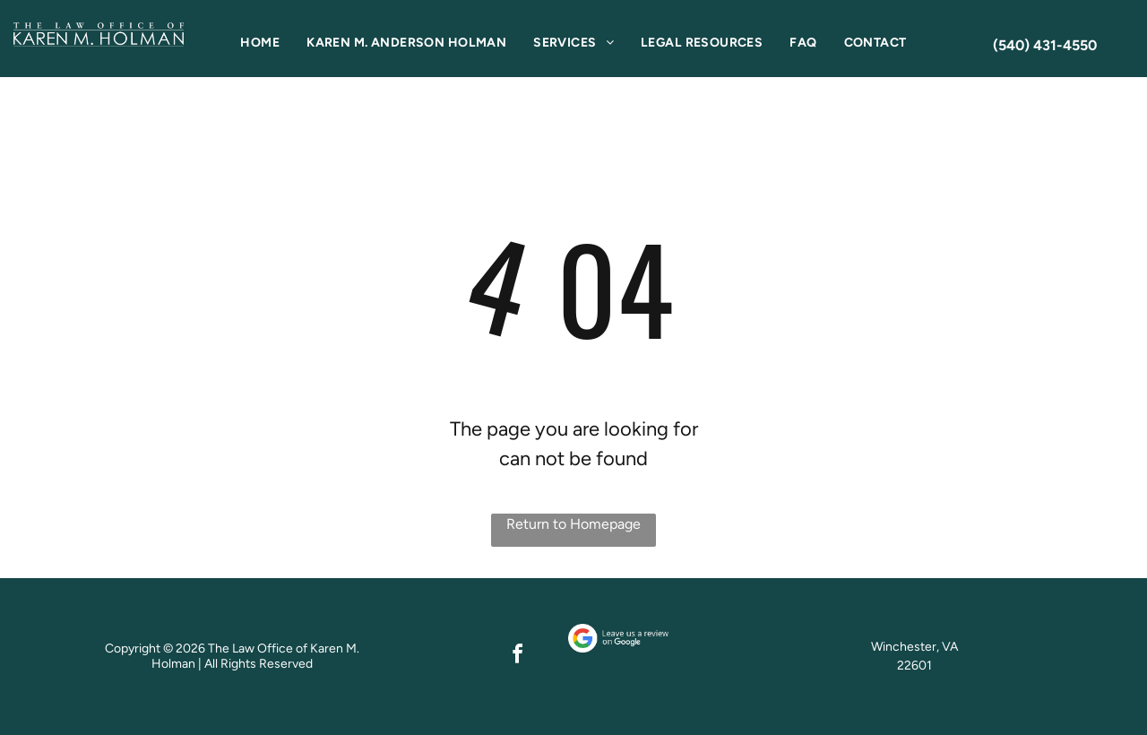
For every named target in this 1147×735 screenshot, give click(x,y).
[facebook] (518, 656)
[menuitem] (260, 42)
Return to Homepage (573, 523)
